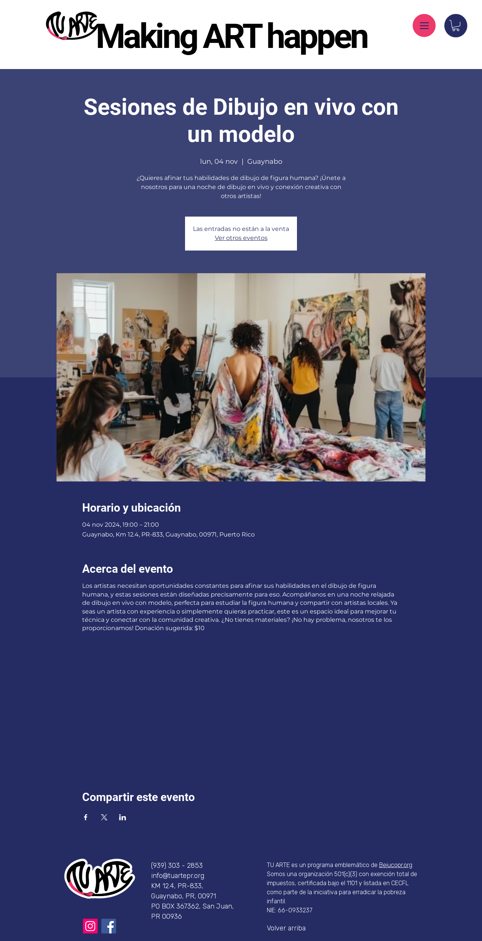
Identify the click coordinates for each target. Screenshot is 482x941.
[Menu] (424, 25)
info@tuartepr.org (177, 876)
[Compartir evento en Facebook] (85, 817)
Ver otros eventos (241, 237)
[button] (455, 25)
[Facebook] (108, 926)
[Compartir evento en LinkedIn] (122, 817)
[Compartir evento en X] (104, 817)
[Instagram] (90, 926)
